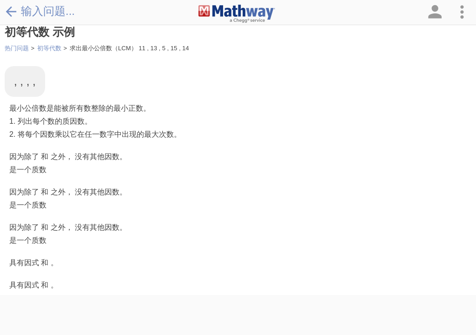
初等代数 (49, 48)
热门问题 (17, 48)
